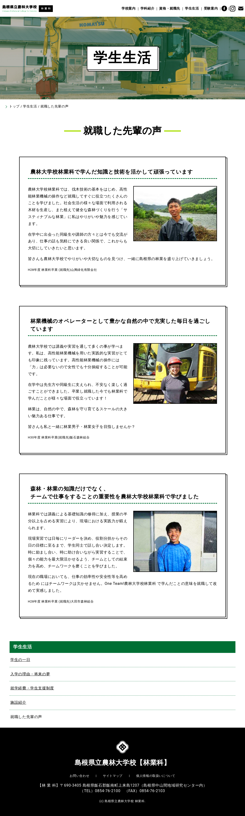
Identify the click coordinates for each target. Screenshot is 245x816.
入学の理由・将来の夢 (30, 674)
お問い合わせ (79, 776)
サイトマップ (112, 776)
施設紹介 (18, 702)
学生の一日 (20, 659)
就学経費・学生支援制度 (32, 688)
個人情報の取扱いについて (155, 776)
